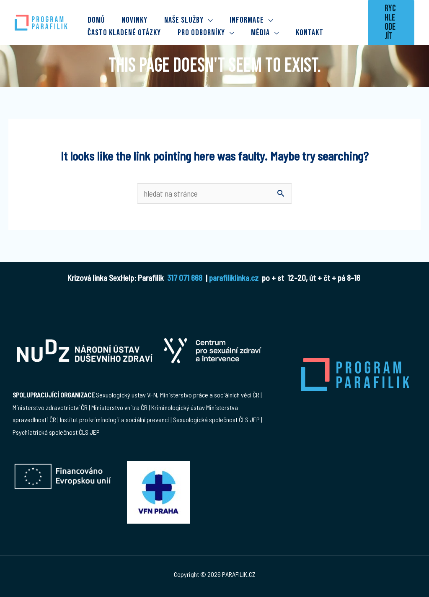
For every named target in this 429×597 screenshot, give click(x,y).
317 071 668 (184, 278)
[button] (391, 22)
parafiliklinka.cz (233, 278)
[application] (208, 18)
